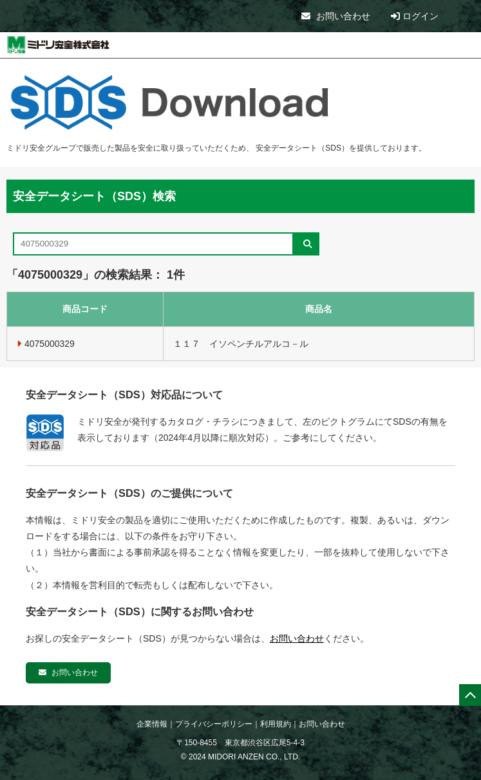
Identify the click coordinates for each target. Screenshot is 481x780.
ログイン (415, 16)
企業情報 (152, 724)
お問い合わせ (335, 16)
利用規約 (275, 724)
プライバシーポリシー (213, 724)
